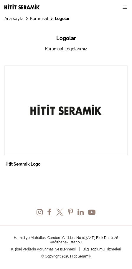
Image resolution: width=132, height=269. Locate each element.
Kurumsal (39, 18)
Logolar (62, 18)
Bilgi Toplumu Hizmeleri (101, 249)
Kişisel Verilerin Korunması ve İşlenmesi (43, 249)
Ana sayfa (14, 18)
